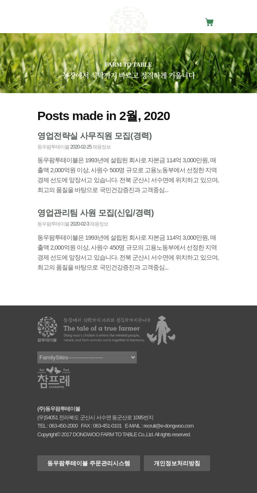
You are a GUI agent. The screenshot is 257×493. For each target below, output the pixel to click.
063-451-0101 (107, 426)
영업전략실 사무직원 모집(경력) (94, 135)
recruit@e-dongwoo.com (168, 426)
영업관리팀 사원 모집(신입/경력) (95, 212)
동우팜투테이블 (53, 147)
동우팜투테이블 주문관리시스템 (88, 463)
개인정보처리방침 (177, 463)
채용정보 (101, 147)
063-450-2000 (63, 426)
